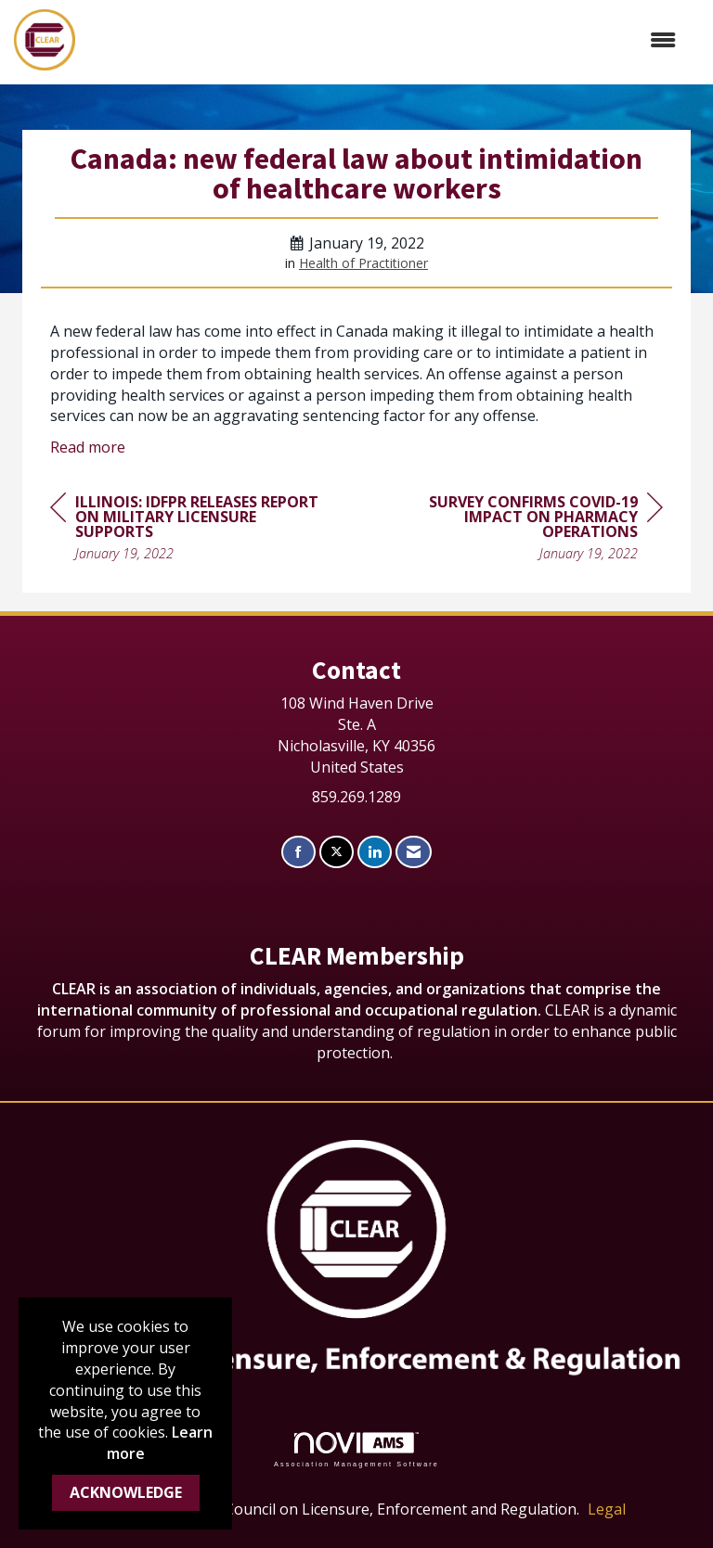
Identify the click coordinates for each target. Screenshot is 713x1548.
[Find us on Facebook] (298, 852)
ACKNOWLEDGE (126, 1492)
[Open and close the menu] (384, 40)
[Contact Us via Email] (413, 852)
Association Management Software (356, 1449)
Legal (607, 1509)
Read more (87, 447)
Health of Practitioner (363, 263)
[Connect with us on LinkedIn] (374, 852)
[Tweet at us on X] (336, 852)
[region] (523, 530)
